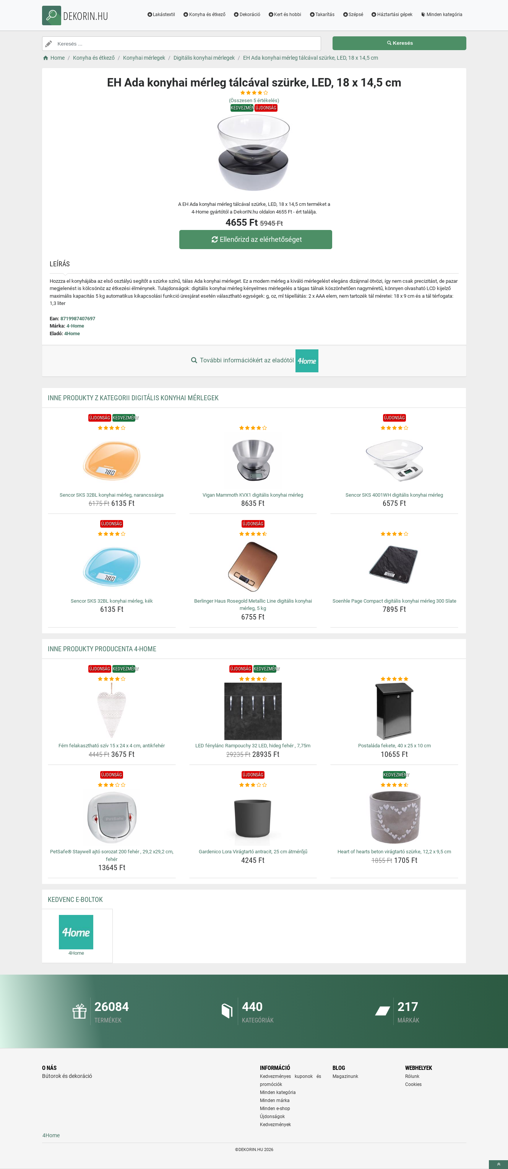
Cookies (413, 1084)
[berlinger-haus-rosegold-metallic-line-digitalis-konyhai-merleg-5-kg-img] (253, 566)
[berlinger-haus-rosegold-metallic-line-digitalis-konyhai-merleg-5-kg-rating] (253, 534)
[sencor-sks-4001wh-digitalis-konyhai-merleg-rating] (394, 428)
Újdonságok (272, 1116)
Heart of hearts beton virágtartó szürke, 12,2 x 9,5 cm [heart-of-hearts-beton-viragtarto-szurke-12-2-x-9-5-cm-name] (394, 851)
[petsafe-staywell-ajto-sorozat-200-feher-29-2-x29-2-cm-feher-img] (111, 817)
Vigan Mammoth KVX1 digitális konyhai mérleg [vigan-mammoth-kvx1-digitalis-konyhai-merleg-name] (253, 495)
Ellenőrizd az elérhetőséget (256, 239)
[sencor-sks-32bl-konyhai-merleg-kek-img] (111, 566)
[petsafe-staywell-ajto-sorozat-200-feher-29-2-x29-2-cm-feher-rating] (111, 785)
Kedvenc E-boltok (75, 899)
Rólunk (412, 1076)
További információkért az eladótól (254, 360)
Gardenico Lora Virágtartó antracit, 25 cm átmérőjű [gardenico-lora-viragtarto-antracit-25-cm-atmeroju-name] (253, 851)
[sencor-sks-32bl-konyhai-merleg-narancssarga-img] (111, 460)
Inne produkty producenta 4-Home (102, 649)
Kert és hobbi (285, 14)
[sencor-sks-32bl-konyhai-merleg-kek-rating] (111, 534)
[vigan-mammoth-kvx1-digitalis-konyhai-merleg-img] (253, 460)
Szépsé (352, 14)
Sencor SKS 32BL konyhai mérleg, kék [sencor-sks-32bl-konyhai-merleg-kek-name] (112, 601)
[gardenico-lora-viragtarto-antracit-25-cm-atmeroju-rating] (253, 785)
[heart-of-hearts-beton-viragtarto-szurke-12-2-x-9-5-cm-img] (394, 817)
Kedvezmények (275, 1124)
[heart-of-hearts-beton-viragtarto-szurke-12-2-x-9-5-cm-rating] (394, 785)
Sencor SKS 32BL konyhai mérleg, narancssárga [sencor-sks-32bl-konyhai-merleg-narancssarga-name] (112, 495)
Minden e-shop (275, 1108)
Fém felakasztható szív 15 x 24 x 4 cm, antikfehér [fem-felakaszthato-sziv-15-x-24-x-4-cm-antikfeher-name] (111, 745)
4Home (72, 333)
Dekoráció (246, 14)
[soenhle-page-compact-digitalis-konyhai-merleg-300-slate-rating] (394, 534)
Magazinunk (345, 1076)
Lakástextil (160, 14)
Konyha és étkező (204, 14)
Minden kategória (441, 14)
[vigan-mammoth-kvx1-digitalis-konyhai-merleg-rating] (253, 428)
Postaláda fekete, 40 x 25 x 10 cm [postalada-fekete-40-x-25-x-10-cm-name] (394, 745)
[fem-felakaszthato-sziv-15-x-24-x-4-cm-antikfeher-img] (111, 711)
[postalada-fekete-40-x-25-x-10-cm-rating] (394, 679)
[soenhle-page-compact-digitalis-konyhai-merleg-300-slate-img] (394, 566)
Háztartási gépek (391, 14)
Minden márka (275, 1100)
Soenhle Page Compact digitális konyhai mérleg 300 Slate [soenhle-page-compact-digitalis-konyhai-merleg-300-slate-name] (394, 601)
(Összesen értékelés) (254, 100)
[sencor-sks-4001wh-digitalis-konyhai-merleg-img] (394, 460)
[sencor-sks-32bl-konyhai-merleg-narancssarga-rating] (111, 428)
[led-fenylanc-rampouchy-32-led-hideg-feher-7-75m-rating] (253, 679)
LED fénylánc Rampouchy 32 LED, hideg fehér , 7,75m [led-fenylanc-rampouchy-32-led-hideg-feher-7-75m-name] (252, 745)
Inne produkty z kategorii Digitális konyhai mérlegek (133, 398)
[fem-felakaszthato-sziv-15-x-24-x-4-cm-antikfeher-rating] (111, 679)
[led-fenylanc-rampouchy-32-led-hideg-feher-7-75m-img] (253, 711)
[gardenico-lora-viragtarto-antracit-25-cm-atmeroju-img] (253, 817)
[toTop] (498, 1164)
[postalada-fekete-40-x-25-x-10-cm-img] (394, 711)
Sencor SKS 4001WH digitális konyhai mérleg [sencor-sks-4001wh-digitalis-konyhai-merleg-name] (394, 495)
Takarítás (321, 14)
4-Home (75, 326)
